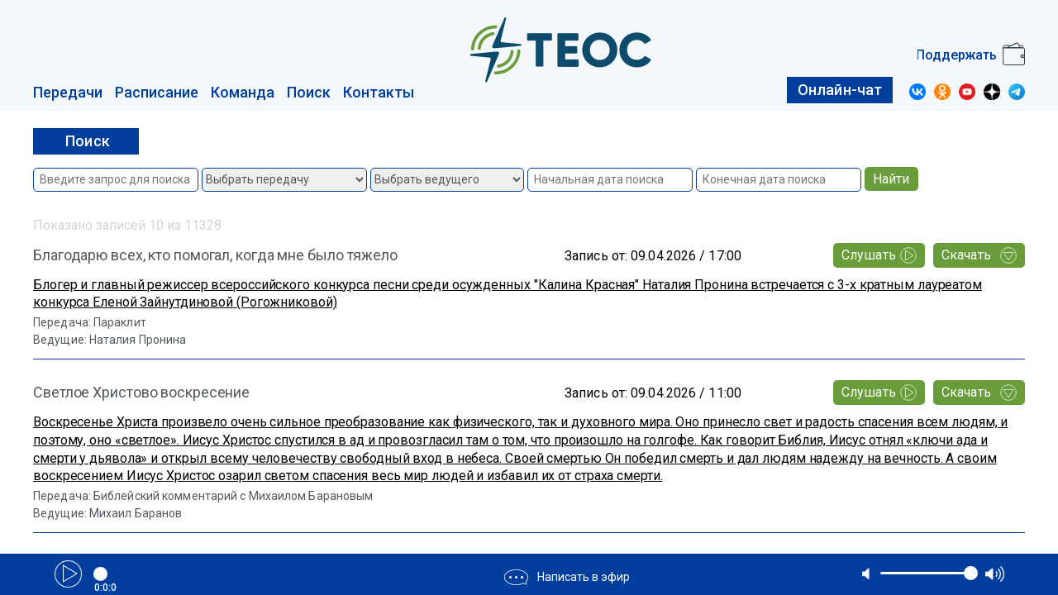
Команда (242, 92)
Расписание (156, 92)
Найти (891, 179)
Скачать (979, 255)
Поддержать (956, 55)
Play (68, 574)
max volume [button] (994, 574)
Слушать (879, 255)
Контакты (378, 92)
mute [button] (867, 573)
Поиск (309, 92)
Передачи (67, 92)
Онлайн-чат (840, 89)
